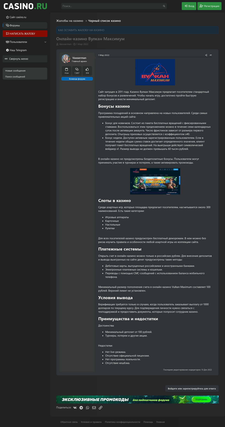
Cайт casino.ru (18, 17)
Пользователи (18, 42)
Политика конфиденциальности (122, 421)
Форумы (15, 25)
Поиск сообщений (15, 76)
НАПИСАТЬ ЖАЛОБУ (22, 33)
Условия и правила (91, 421)
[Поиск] (114, 6)
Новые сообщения (15, 70)
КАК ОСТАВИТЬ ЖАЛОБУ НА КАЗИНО (81, 30)
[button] (45, 42)
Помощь (148, 421)
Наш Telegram (18, 50)
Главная (160, 421)
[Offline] (69, 61)
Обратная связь (69, 421)
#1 (211, 55)
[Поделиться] (206, 55)
